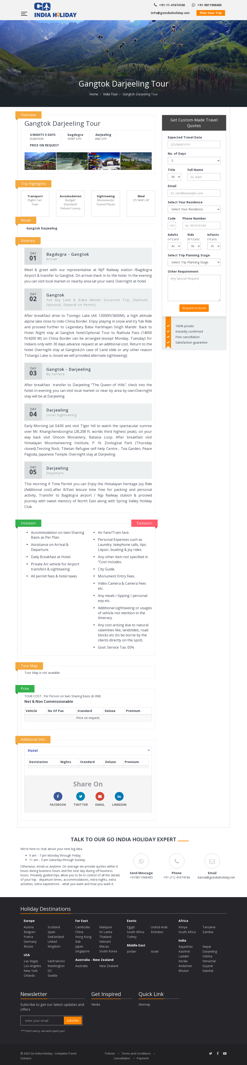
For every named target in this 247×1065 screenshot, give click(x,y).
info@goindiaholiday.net (170, 13)
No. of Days (177, 153)
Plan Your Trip (211, 13)
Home (93, 94)
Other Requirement (183, 271)
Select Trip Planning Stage (189, 255)
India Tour (110, 94)
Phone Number (194, 218)
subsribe (73, 1020)
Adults (173, 237)
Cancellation (122, 1058)
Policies (110, 1053)
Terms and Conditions (136, 1053)
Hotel (89, 750)
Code (172, 218)
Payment (143, 1058)
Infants (213, 237)
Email (172, 186)
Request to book (194, 308)
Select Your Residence (185, 202)
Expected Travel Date (185, 137)
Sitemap (144, 1004)
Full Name (195, 170)
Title (171, 170)
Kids (193, 237)
